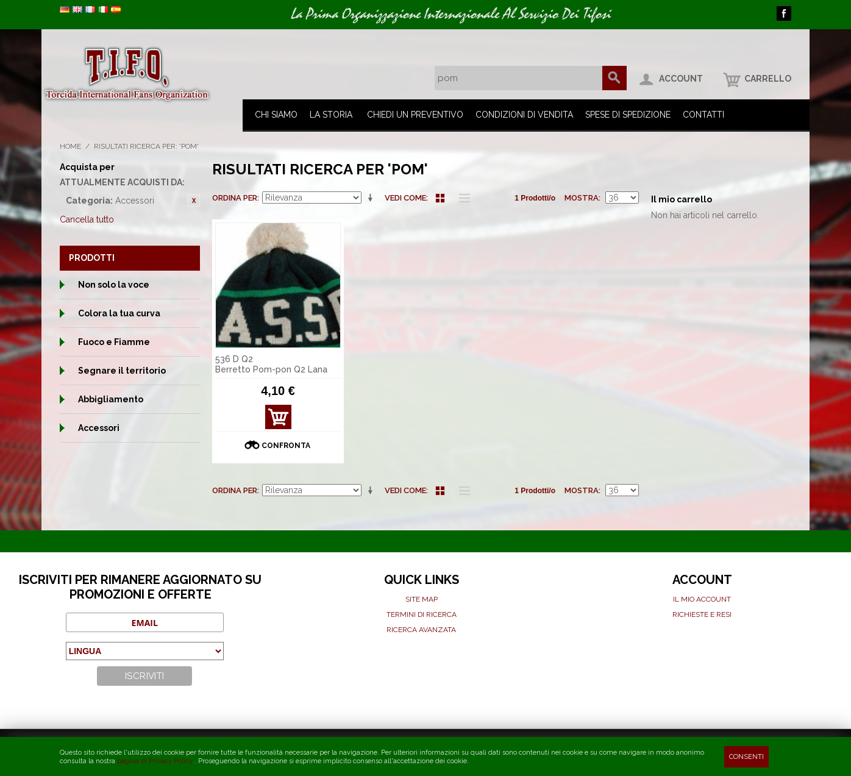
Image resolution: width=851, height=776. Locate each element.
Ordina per (234, 197)
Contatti (703, 114)
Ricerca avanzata (421, 629)
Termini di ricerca (421, 614)
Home (70, 146)
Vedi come (405, 197)
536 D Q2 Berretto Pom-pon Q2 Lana (271, 364)
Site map (421, 599)
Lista (461, 198)
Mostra (581, 197)
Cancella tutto (87, 219)
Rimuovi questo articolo (194, 200)
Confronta (286, 445)
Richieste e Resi (702, 614)
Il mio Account (702, 599)
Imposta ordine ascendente (372, 198)
